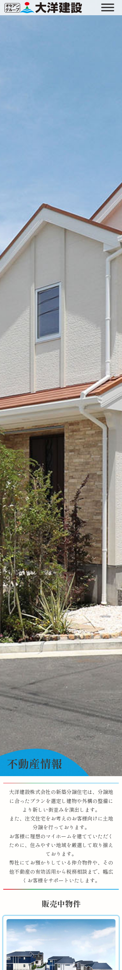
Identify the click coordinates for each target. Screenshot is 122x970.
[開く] (108, 7)
